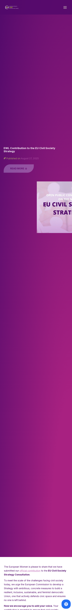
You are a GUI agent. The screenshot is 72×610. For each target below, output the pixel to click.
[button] (65, 8)
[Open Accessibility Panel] (66, 604)
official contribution (30, 571)
